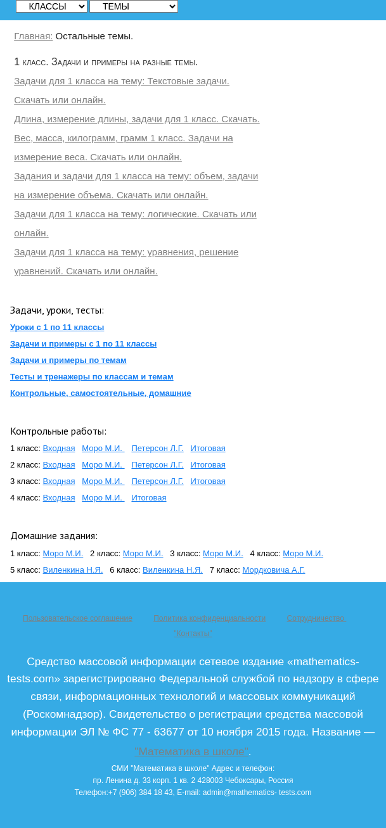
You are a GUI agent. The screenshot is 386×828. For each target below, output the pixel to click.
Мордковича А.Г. (274, 570)
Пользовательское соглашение (77, 618)
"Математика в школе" (191, 751)
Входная (59, 448)
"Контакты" (193, 633)
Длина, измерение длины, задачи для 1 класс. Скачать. (137, 118)
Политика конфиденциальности (209, 618)
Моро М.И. (103, 448)
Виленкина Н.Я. (73, 570)
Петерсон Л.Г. (157, 448)
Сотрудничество (317, 618)
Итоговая (208, 448)
